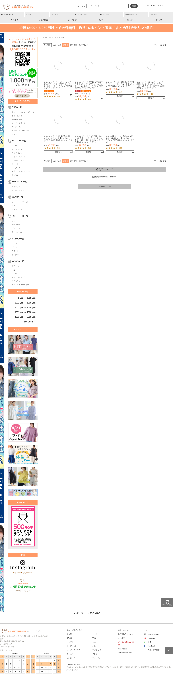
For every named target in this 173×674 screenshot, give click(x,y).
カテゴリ (14, 20)
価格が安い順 (83, 45)
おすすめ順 (57, 45)
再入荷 (130, 20)
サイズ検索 (43, 20)
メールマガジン (81, 14)
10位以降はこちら (105, 186)
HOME (45, 37)
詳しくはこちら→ (73, 670)
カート (29, 14)
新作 (101, 20)
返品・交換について (133, 14)
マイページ (154, 14)
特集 (50, 37)
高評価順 (73, 45)
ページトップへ (169, 650)
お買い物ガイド (7, 14)
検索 (134, 6)
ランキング (72, 20)
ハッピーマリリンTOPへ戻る (86, 613)
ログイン (54, 14)
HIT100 (158, 20)
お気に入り (105, 14)
